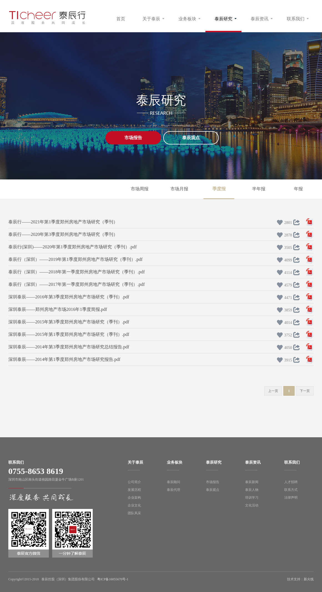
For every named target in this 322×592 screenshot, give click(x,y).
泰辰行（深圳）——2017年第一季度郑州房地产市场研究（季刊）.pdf (76, 284)
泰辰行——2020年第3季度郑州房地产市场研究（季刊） (63, 234)
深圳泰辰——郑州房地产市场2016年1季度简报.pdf (57, 309)
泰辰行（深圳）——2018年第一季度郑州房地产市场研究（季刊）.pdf (76, 271)
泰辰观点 (191, 137)
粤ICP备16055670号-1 (113, 579)
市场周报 (140, 188)
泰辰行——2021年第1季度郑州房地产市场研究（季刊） (63, 221)
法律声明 (291, 497)
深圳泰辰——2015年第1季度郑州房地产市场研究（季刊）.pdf (68, 334)
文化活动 (251, 505)
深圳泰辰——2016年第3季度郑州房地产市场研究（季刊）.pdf (68, 296)
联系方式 (291, 490)
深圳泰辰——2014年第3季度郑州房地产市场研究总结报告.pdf (68, 346)
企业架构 (134, 497)
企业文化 (134, 505)
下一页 (305, 391)
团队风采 (134, 513)
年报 (298, 188)
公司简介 (134, 482)
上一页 (273, 391)
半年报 (258, 188)
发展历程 (134, 490)
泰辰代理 (173, 490)
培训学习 (251, 497)
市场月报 (179, 188)
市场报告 (133, 137)
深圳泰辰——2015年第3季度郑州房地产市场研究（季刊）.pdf (68, 321)
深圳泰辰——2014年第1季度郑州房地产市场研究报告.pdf (64, 359)
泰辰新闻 (251, 482)
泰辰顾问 (173, 482)
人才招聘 (291, 482)
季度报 (219, 188)
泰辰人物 (251, 490)
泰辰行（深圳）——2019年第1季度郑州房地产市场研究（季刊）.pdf (75, 259)
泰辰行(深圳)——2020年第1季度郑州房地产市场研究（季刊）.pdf (72, 246)
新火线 (309, 579)
